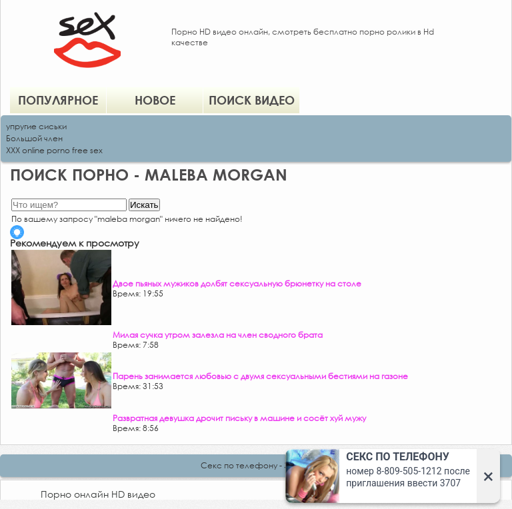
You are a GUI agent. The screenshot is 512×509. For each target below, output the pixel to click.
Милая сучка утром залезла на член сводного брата (218, 335)
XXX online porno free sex (54, 150)
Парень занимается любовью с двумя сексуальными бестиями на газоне (260, 376)
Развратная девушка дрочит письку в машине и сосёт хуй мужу (239, 418)
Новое (155, 100)
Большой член (34, 138)
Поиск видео (252, 100)
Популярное (58, 100)
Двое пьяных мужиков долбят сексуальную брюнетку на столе (237, 283)
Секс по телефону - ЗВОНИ (256, 465)
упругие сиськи (36, 126)
